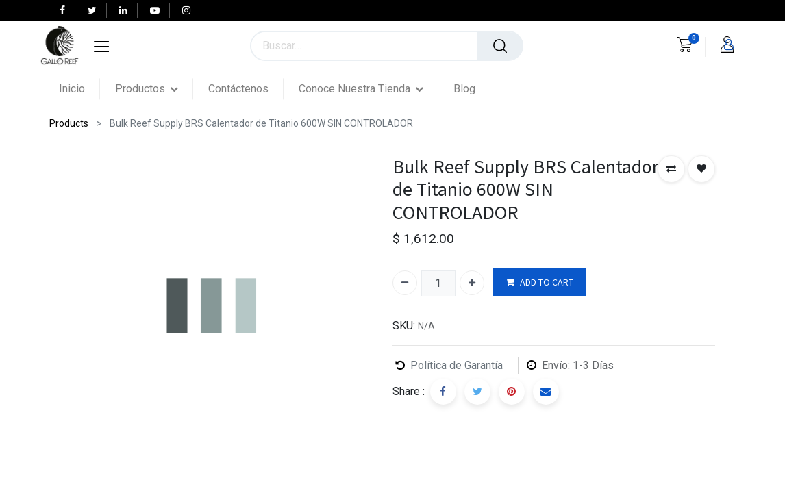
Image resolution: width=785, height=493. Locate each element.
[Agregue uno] (472, 282)
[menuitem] (79, 88)
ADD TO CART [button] (539, 282)
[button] (671, 169)
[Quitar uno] (404, 282)
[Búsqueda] (500, 46)
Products (68, 123)
